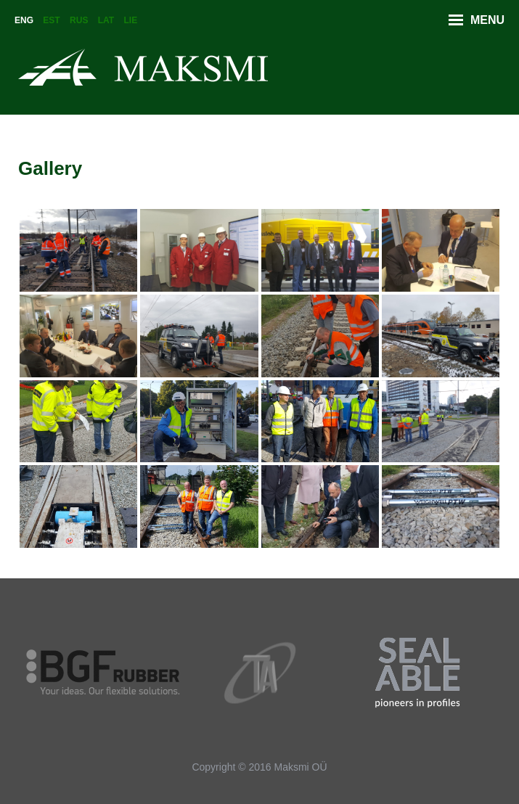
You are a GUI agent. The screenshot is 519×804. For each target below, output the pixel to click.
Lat (106, 20)
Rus (79, 20)
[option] (103, 672)
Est (51, 20)
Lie (131, 20)
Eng (24, 20)
